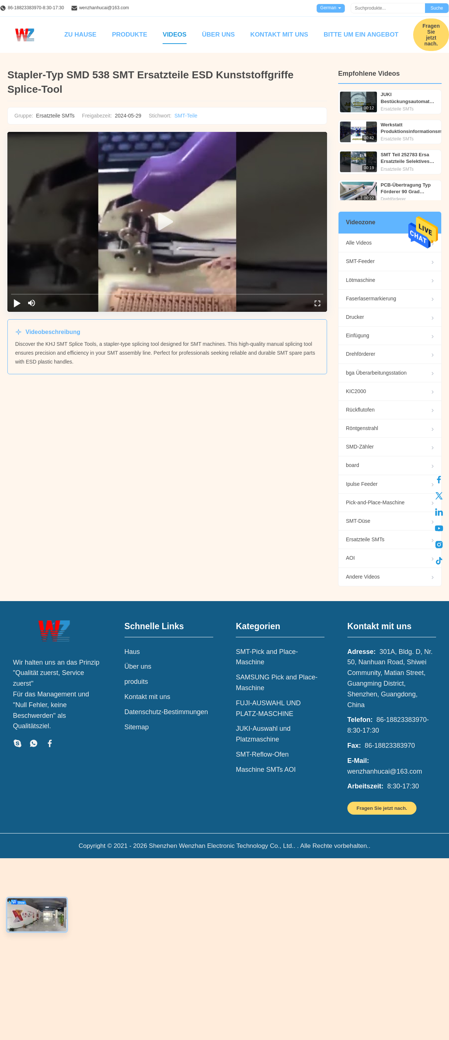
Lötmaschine (360, 280)
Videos (174, 34)
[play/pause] (17, 302)
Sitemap (137, 727)
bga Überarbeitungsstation (376, 373)
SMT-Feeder (360, 261)
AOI (350, 558)
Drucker (355, 317)
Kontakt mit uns (279, 34)
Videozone (360, 222)
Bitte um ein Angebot (361, 34)
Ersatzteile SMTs (365, 539)
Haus (132, 651)
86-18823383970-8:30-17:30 (36, 7)
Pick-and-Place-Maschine (375, 502)
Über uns (218, 34)
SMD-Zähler (360, 447)
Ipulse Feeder (362, 484)
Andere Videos (363, 577)
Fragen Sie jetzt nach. (431, 35)
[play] (167, 222)
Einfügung (357, 335)
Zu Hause (80, 34)
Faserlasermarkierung (371, 298)
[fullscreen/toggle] (317, 302)
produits (136, 681)
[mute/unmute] (31, 302)
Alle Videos (359, 243)
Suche (437, 8)
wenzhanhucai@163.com (104, 7)
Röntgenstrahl (362, 428)
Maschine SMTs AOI (266, 769)
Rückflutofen (360, 410)
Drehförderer (360, 354)
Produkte (129, 34)
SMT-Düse (358, 521)
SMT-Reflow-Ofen (262, 754)
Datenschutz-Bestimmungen (166, 712)
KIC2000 (356, 391)
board (352, 465)
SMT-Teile (185, 116)
